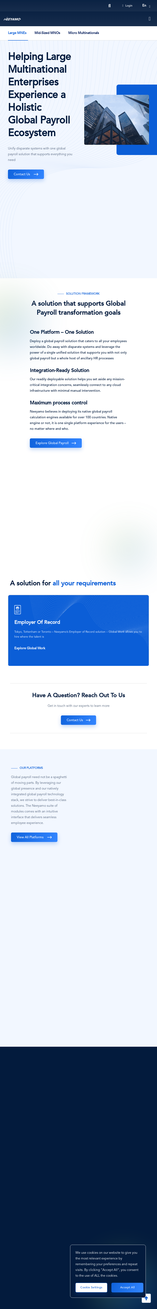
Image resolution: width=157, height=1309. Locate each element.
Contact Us (22, 174)
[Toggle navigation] (150, 19)
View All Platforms (30, 837)
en (144, 5)
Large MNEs (17, 33)
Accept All (127, 1287)
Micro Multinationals (83, 33)
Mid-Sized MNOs (47, 33)
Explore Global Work (29, 648)
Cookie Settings (91, 1287)
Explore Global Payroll (52, 443)
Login (127, 5)
